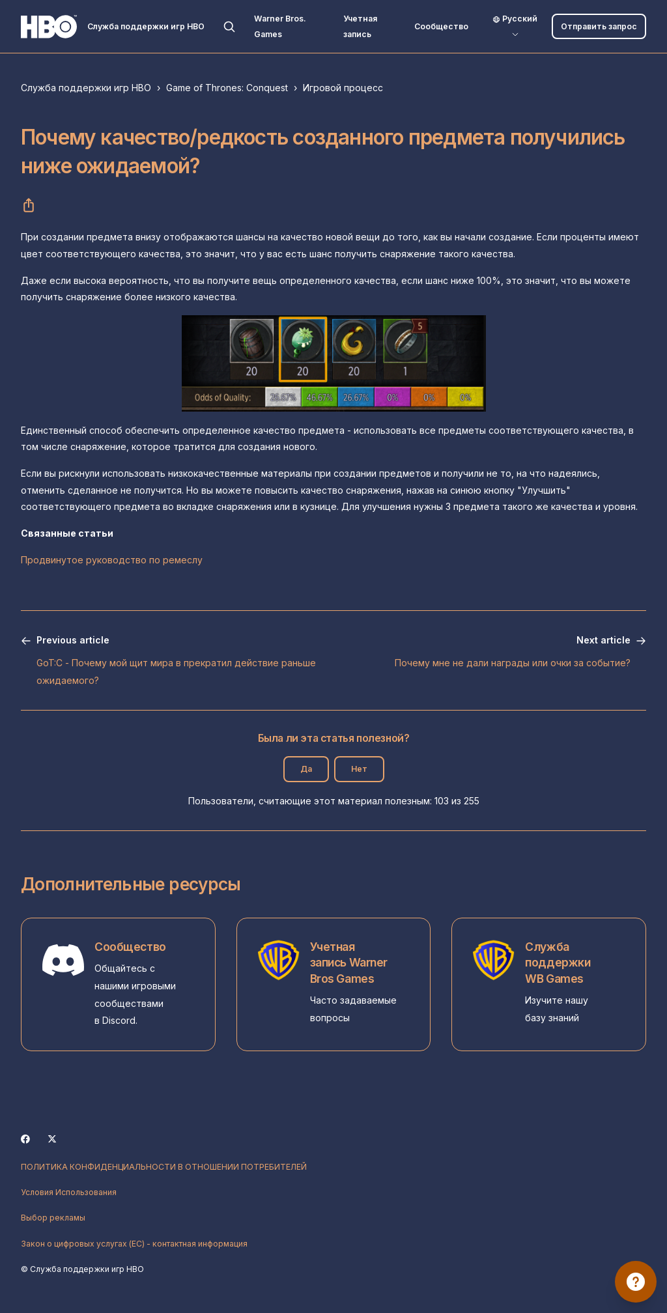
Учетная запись (360, 26)
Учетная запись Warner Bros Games (349, 962)
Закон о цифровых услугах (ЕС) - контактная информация (134, 1244)
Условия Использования (69, 1192)
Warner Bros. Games (280, 26)
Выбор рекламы (53, 1217)
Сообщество (441, 26)
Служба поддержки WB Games (557, 962)
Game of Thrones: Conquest (227, 87)
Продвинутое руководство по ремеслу (112, 559)
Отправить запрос (599, 26)
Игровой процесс (343, 87)
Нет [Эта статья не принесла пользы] (359, 769)
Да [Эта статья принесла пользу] (306, 769)
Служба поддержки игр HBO (86, 87)
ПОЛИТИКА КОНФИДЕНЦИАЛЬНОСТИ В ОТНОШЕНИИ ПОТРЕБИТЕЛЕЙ (164, 1167)
